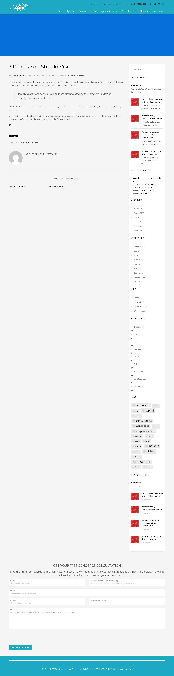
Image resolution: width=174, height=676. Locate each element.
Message (14, 610)
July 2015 (137, 217)
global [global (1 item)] (147, 441)
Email (12, 590)
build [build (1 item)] (136, 411)
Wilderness (138, 281)
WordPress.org (140, 311)
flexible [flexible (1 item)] (150, 436)
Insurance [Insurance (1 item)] (138, 446)
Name (12, 581)
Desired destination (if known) (104, 581)
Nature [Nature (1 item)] (137, 452)
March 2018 (138, 208)
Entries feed (139, 302)
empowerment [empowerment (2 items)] (145, 431)
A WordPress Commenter (143, 178)
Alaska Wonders (57, 186)
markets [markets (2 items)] (153, 446)
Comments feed (140, 306)
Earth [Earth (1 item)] (157, 426)
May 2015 (138, 226)
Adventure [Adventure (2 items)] (142, 405)
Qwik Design (88, 669)
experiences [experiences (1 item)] (138, 436)
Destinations (72, 76)
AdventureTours (19, 76)
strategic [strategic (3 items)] (144, 462)
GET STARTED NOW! (20, 647)
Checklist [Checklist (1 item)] (137, 416)
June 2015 (138, 222)
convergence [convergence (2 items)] (144, 420)
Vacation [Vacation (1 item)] (137, 467)
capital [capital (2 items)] (149, 410)
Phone (13, 600)
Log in (136, 297)
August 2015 (139, 213)
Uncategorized (140, 277)
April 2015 (138, 230)
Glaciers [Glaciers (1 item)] (137, 441)
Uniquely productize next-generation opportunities (150, 135)
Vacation (34, 142)
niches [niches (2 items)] (150, 451)
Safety (136, 268)
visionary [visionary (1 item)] (149, 467)
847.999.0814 (140, 4)
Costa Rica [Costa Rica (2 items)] (142, 426)
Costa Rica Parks (18, 186)
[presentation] (30, 636)
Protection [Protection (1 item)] (138, 457)
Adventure (25, 142)
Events (137, 251)
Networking (138, 259)
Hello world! (136, 85)
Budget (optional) (98, 600)
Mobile (137, 255)
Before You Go (146, 193)
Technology (139, 273)
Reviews (82, 76)
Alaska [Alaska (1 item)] (157, 405)
